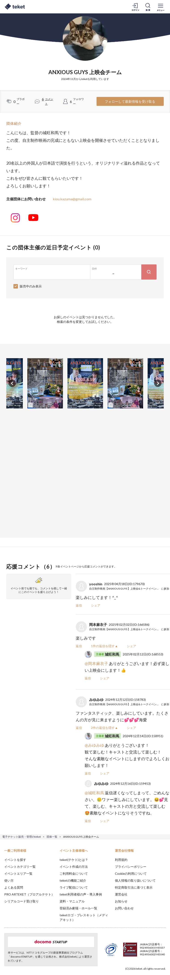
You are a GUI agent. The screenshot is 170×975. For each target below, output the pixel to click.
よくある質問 (13, 887)
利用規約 (121, 860)
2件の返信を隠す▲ (104, 728)
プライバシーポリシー (130, 866)
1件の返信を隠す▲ (104, 646)
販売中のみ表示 (31, 286)
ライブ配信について (74, 887)
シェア (95, 605)
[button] (6, 958)
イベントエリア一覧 (18, 873)
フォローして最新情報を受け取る (130, 101)
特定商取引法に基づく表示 (134, 887)
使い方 (9, 880)
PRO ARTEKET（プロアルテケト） (29, 894)
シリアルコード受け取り (21, 901)
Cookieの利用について (131, 873)
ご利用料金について (74, 873)
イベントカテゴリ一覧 (20, 866)
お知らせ (121, 901)
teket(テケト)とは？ (74, 860)
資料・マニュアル (72, 901)
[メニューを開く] (161, 7)
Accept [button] (154, 952)
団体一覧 (52, 836)
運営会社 (121, 894)
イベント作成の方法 (74, 866)
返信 (79, 605)
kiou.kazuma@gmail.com (72, 199)
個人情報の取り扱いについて (135, 880)
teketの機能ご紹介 (73, 880)
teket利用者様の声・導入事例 (81, 894)
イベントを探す (15, 860)
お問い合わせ (124, 908)
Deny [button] (131, 953)
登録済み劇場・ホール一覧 (78, 908)
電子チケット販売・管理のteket (21, 836)
